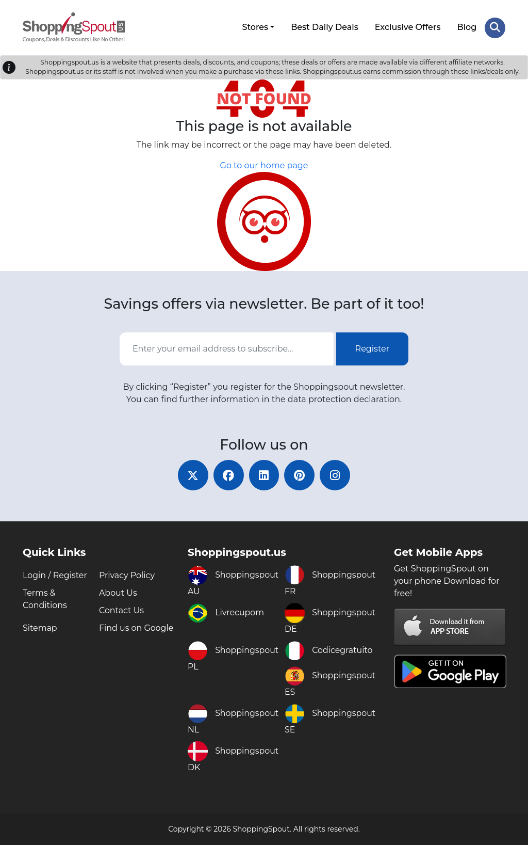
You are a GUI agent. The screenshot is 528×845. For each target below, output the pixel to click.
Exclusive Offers (408, 27)
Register (372, 348)
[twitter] (191, 474)
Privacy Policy (127, 575)
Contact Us (121, 610)
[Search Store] (495, 27)
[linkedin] (264, 474)
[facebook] (227, 474)
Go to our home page (264, 165)
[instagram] (336, 474)
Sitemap (40, 628)
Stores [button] (255, 27)
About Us (118, 593)
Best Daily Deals (324, 27)
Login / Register (55, 575)
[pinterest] (300, 474)
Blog (466, 27)
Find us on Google (136, 628)
